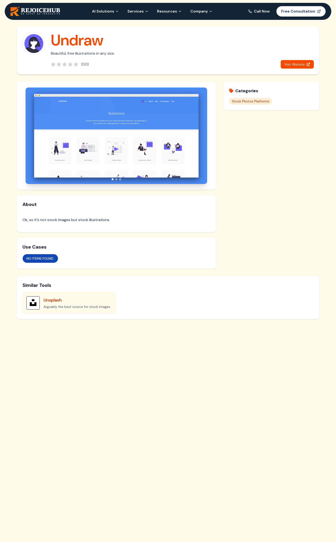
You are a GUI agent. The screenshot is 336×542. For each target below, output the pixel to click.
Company (201, 11)
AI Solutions (105, 11)
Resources (169, 11)
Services (137, 11)
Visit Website (297, 64)
